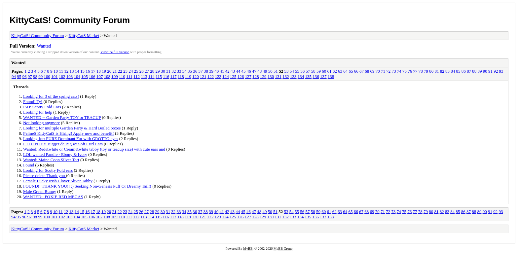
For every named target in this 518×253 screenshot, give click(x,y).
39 (211, 71)
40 (216, 71)
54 (292, 71)
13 (71, 71)
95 (19, 76)
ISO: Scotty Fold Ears (42, 106)
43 (233, 71)
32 (173, 71)
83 (447, 71)
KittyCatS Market (83, 35)
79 (426, 71)
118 (181, 76)
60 (324, 71)
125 (233, 76)
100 (47, 76)
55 (297, 71)
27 (147, 71)
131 (278, 76)
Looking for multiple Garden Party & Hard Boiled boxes (72, 128)
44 (238, 71)
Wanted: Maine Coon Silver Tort (51, 159)
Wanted (44, 46)
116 (166, 76)
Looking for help (37, 112)
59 (318, 71)
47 (254, 71)
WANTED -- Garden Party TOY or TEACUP (62, 117)
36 (195, 71)
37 (200, 71)
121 (203, 76)
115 (159, 76)
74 (399, 71)
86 (464, 71)
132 (285, 76)
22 (120, 71)
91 (490, 71)
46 (249, 71)
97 (30, 76)
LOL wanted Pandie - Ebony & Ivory (55, 154)
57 (308, 71)
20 (109, 71)
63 (340, 71)
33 (179, 71)
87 (469, 71)
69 (372, 71)
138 (331, 76)
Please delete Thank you (44, 175)
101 (54, 76)
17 (93, 71)
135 (308, 76)
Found (28, 165)
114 (151, 76)
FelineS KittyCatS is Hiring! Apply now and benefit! (68, 133)
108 (107, 76)
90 (485, 71)
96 (24, 76)
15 (82, 71)
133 (293, 76)
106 (92, 76)
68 (367, 71)
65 (351, 71)
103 (69, 76)
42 (227, 71)
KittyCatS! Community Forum (70, 20)
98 (35, 76)
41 (222, 71)
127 (248, 76)
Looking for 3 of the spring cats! (51, 96)
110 (122, 76)
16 (88, 71)
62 (335, 71)
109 (114, 76)
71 (383, 71)
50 (270, 71)
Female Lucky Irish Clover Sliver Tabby (57, 180)
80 (431, 71)
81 (436, 71)
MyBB (247, 248)
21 (114, 71)
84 (453, 71)
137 (323, 76)
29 (157, 71)
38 (206, 71)
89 (479, 71)
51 (276, 71)
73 (393, 71)
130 (271, 76)
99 (40, 76)
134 (301, 76)
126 (241, 76)
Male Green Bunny (39, 191)
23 (125, 71)
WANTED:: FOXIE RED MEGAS (53, 196)
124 (225, 76)
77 (415, 71)
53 (286, 71)
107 (99, 76)
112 (136, 76)
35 (190, 71)
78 (421, 71)
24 (131, 71)
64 (345, 71)
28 (152, 71)
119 (188, 76)
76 (410, 71)
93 (501, 71)
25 (136, 71)
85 (458, 71)
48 (259, 71)
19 (104, 71)
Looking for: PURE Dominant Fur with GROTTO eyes (70, 138)
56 (302, 71)
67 (361, 71)
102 (62, 76)
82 (442, 71)
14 (77, 71)
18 (98, 71)
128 (255, 76)
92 (496, 71)
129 (263, 76)
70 (378, 71)
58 (313, 71)
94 (14, 76)
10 (56, 71)
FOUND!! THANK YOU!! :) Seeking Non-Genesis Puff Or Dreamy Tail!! (87, 186)
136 (316, 76)
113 (144, 76)
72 (388, 71)
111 (129, 76)
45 (243, 71)
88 (474, 71)
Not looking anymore (41, 122)
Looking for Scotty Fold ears (48, 170)
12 (66, 71)
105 (84, 76)
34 (184, 71)
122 (210, 76)
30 (163, 71)
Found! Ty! (32, 101)
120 (195, 76)
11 (61, 71)
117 (173, 76)
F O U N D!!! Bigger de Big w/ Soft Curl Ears (63, 143)
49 (265, 71)
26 (141, 71)
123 (218, 76)
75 (404, 71)
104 (77, 76)
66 (356, 71)
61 (329, 71)
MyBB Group (283, 248)
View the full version (114, 52)
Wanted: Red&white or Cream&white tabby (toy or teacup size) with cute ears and (94, 149)
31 (168, 71)
